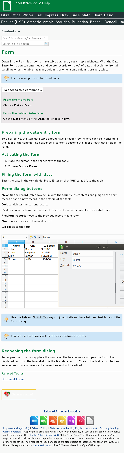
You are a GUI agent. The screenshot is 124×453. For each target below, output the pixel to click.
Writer (27, 15)
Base (75, 15)
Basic (108, 15)
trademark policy (42, 445)
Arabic (48, 21)
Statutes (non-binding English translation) (73, 428)
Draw (64, 15)
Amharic (34, 21)
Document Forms (13, 379)
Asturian (62, 21)
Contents (9, 31)
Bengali (96, 21)
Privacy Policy (39, 428)
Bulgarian (80, 21)
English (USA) (13, 21)
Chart (97, 15)
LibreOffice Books (62, 411)
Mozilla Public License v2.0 (43, 435)
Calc (39, 15)
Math (86, 15)
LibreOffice (10, 15)
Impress (51, 15)
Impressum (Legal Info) (16, 428)
